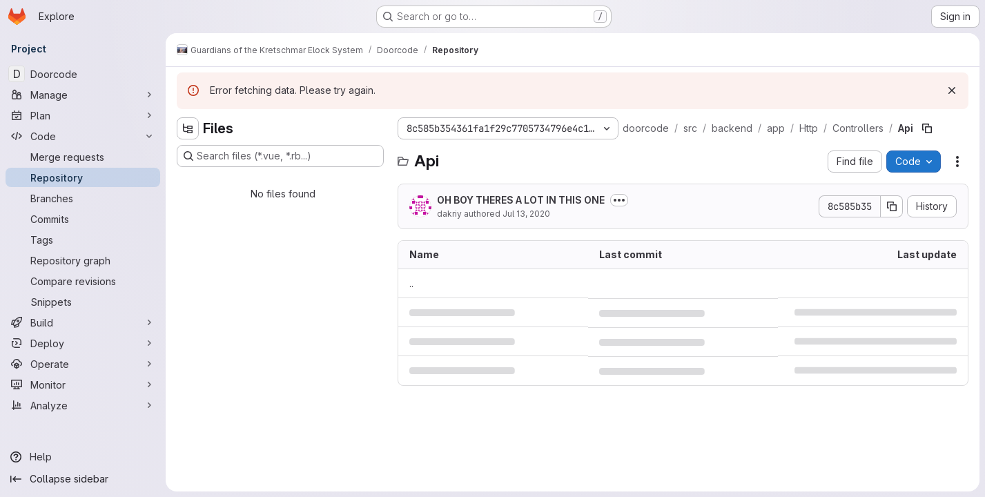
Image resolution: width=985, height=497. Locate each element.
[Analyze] (83, 405)
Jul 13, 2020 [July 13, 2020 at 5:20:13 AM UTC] (526, 213)
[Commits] (83, 218)
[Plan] (83, 115)
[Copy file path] (927, 128)
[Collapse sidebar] (83, 479)
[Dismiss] (952, 90)
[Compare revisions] (83, 281)
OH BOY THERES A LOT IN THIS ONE (521, 200)
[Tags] (83, 239)
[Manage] (83, 94)
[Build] (83, 322)
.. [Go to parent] (411, 283)
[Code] (83, 136)
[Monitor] (83, 384)
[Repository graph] (83, 260)
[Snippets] (83, 301)
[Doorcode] (83, 74)
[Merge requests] (83, 156)
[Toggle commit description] (619, 200)
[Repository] (83, 177)
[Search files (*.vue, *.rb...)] (280, 156)
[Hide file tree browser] (188, 128)
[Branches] (83, 198)
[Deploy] (83, 343)
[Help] (83, 457)
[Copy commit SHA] (892, 206)
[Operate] (83, 363)
